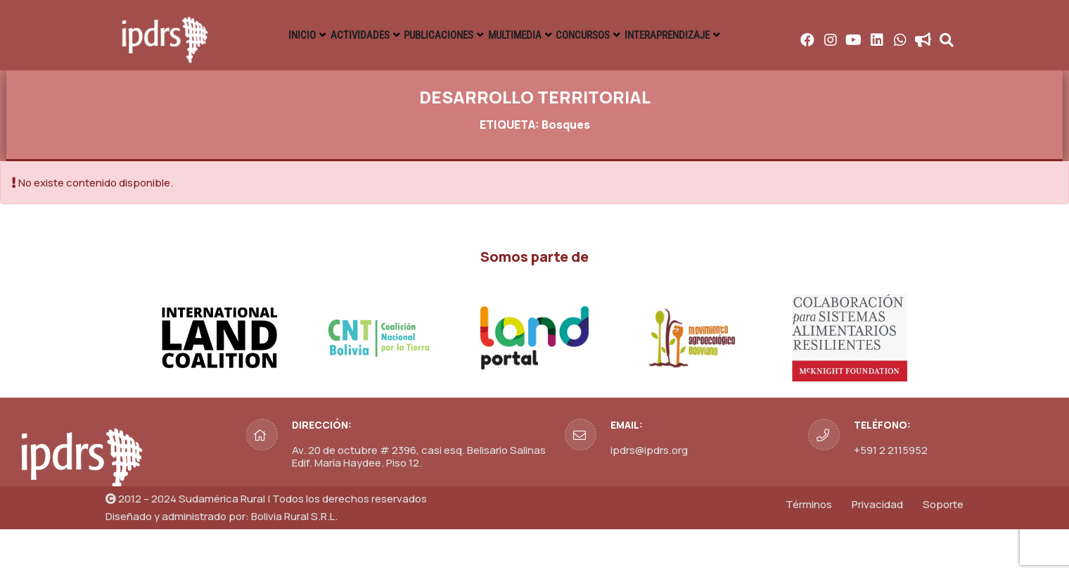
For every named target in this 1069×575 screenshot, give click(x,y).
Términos (809, 550)
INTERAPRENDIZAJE (887, 35)
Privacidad (877, 550)
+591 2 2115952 (891, 495)
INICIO (384, 35)
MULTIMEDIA (677, 35)
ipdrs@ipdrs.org (649, 495)
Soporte (943, 550)
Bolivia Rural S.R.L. (294, 562)
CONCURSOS (774, 35)
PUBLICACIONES (573, 35)
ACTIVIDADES (466, 35)
